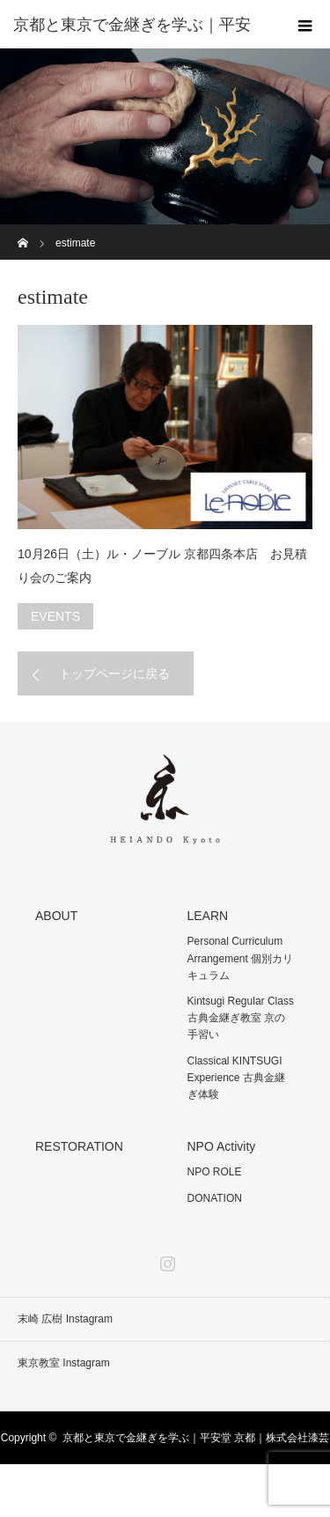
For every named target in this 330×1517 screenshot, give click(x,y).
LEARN (208, 916)
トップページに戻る (114, 673)
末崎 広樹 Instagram (65, 1319)
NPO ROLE (214, 1172)
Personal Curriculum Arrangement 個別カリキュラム (240, 958)
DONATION (214, 1198)
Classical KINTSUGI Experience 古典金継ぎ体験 (236, 1078)
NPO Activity (221, 1146)
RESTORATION (79, 1146)
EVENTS (55, 616)
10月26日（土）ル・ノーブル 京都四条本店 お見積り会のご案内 (162, 566)
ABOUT (56, 916)
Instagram (165, 1260)
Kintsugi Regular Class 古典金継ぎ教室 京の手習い (240, 1018)
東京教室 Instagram (64, 1363)
